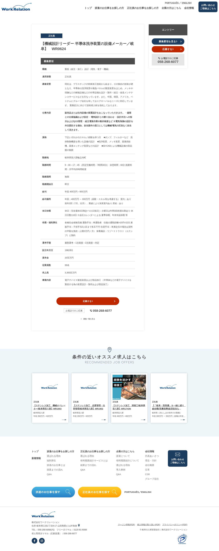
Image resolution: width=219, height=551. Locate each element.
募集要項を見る (168, 41)
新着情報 (36, 460)
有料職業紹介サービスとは (94, 462)
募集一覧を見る (88, 320)
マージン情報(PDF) (126, 526)
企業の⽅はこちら (171, 8)
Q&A (49, 476)
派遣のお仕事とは (56, 467)
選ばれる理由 (54, 458)
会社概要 (149, 467)
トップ (88, 8)
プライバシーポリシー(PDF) (174, 526)
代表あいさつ (152, 458)
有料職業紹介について (127, 462)
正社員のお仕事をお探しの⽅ (143, 8)
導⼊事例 (120, 471)
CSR (147, 476)
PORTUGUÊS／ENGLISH (137, 494)
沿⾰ (147, 471)
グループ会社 (152, 480)
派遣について (123, 458)
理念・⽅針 (150, 462)
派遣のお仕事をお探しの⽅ (109, 8)
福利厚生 (51, 462)
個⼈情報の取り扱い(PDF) (148, 526)
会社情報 (189, 8)
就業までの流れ (55, 471)
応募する (88, 302)
